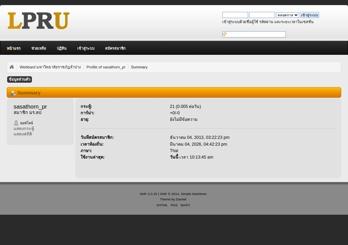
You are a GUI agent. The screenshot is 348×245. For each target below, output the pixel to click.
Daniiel (181, 199)
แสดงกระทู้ (24, 128)
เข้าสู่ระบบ (85, 48)
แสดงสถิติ (23, 134)
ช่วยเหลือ (38, 48)
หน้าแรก (14, 48)
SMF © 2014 (169, 194)
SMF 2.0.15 (148, 194)
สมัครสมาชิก (115, 48)
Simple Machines (194, 194)
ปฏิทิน (62, 48)
